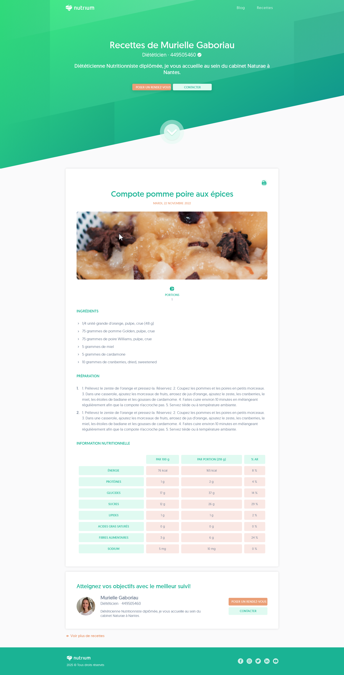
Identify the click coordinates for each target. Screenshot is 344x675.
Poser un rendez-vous (153, 87)
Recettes (265, 7)
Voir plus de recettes (85, 636)
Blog (241, 7)
